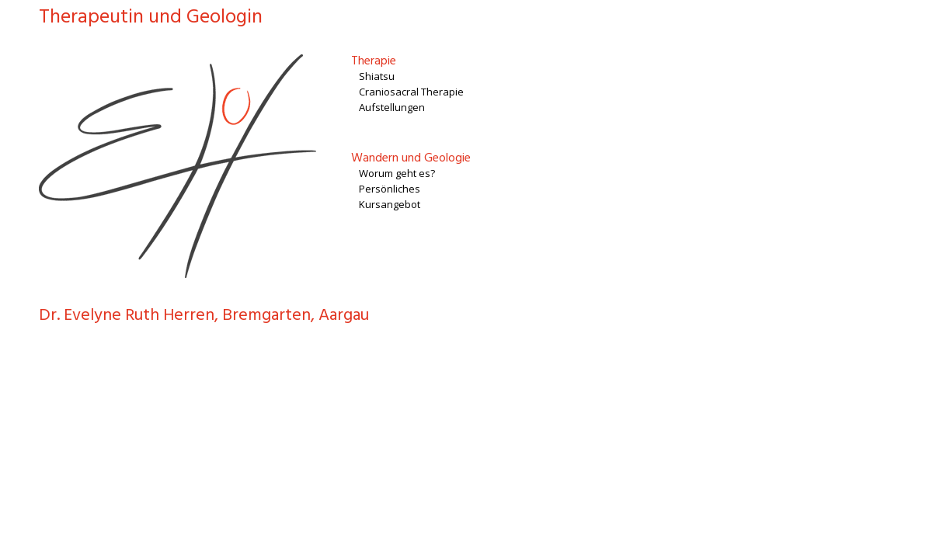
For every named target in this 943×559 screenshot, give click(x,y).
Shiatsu (377, 76)
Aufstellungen (392, 107)
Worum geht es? (397, 173)
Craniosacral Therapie (411, 92)
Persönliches (389, 189)
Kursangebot (389, 204)
